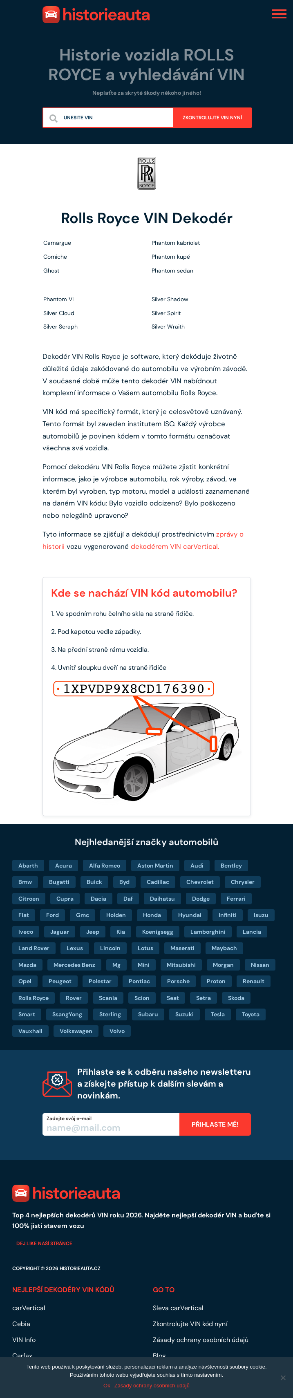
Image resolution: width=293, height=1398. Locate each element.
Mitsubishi (181, 965)
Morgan (223, 965)
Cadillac (158, 882)
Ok (106, 1385)
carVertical (28, 1308)
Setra (203, 998)
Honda (152, 915)
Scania (108, 998)
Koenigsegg (157, 931)
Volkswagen (76, 1031)
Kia (120, 931)
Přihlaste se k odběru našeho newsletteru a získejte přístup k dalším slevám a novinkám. (164, 1083)
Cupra (65, 898)
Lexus (75, 948)
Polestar (100, 981)
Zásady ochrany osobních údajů (200, 1339)
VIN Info (24, 1339)
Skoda (236, 998)
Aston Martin (155, 865)
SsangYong (67, 1014)
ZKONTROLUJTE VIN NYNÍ (212, 117)
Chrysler (243, 882)
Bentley (231, 865)
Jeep (92, 931)
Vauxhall (30, 1031)
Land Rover (33, 948)
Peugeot (60, 981)
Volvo (117, 1031)
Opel (24, 981)
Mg (116, 965)
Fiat (23, 915)
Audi (197, 865)
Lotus (145, 948)
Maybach (224, 948)
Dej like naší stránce (44, 1243)
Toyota (250, 1014)
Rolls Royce (33, 998)
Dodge (201, 898)
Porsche (178, 981)
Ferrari (236, 898)
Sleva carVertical (178, 1308)
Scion (142, 998)
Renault (253, 981)
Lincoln (110, 948)
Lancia (252, 931)
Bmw (25, 882)
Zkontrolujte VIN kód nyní (190, 1324)
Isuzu (261, 915)
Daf (128, 898)
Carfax (22, 1355)
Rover (74, 998)
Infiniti (228, 915)
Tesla (218, 1014)
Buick (94, 882)
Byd (124, 882)
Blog (159, 1355)
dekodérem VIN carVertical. (175, 546)
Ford (52, 915)
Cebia (21, 1324)
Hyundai (189, 915)
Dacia (98, 898)
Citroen (28, 898)
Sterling (110, 1014)
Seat (173, 998)
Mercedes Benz (74, 965)
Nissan (260, 965)
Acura (63, 865)
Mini (144, 965)
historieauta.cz (80, 1268)
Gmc (82, 915)
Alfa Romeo (104, 865)
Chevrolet (200, 882)
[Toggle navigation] (279, 13)
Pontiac (139, 981)
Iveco (25, 931)
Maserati (182, 948)
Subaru (148, 1014)
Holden (116, 915)
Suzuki (184, 1014)
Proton (216, 981)
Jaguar (59, 931)
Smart (26, 1014)
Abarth (28, 865)
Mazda (27, 965)
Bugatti (59, 882)
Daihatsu (162, 898)
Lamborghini (208, 931)
